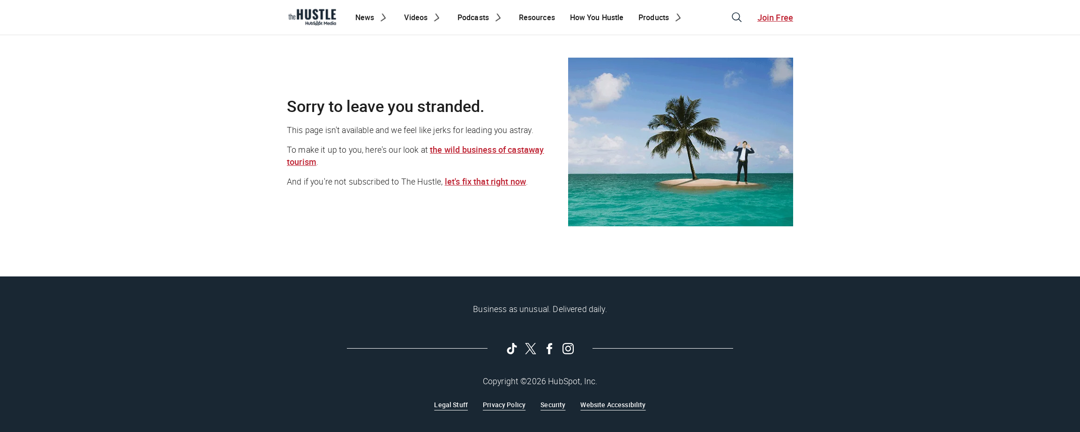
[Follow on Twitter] (530, 348)
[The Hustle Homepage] (312, 17)
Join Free (775, 17)
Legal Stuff (451, 404)
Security (552, 404)
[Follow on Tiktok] (512, 348)
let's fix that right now (485, 181)
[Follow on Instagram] (568, 348)
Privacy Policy (504, 404)
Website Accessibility (612, 404)
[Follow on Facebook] (549, 348)
